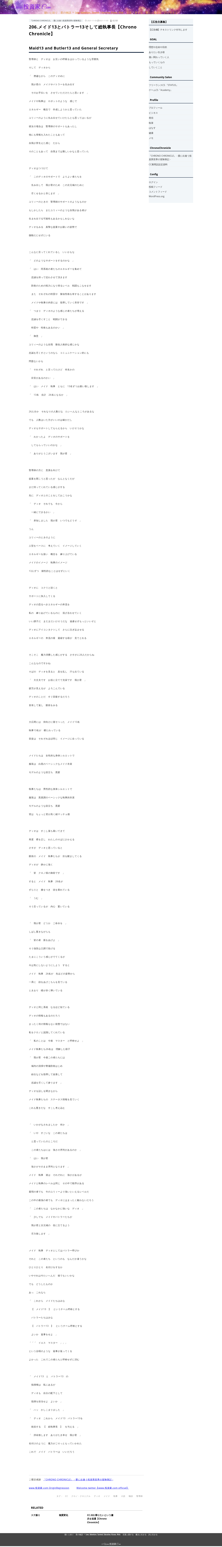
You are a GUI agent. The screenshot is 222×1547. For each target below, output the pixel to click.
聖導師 (139, 1496)
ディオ (97, 1496)
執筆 (151, 122)
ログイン (153, 182)
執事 (115, 1496)
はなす (152, 127)
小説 (123, 1496)
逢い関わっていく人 (159, 57)
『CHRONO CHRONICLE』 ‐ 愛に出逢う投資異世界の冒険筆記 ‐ (56, 20)
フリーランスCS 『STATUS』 (163, 85)
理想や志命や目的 (158, 47)
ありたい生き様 (157, 52)
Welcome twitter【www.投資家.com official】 (102, 1487)
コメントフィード (158, 191)
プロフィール (155, 107)
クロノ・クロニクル (80, 1496)
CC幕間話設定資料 (158, 164)
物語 (131, 1496)
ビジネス (153, 112)
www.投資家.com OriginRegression (49, 1487)
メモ (151, 138)
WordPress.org (156, 196)
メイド (107, 1496)
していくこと (155, 67)
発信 (151, 117)
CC (66, 1496)
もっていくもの (157, 62)
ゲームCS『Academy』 (160, 90)
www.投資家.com (30, 7)
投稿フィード (155, 186)
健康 (151, 133)
